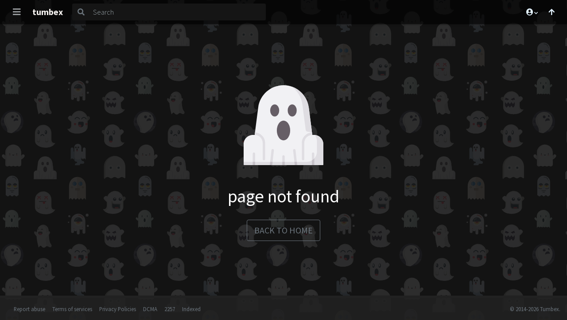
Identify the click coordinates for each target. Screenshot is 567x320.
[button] (531, 12)
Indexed (191, 308)
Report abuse (29, 308)
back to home (283, 230)
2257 (169, 308)
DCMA (150, 308)
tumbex (47, 11)
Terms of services (72, 308)
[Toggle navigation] (17, 12)
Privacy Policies (117, 308)
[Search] (177, 12)
